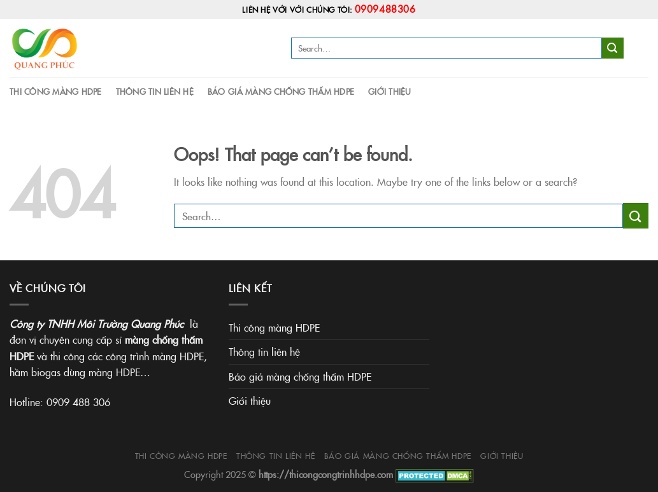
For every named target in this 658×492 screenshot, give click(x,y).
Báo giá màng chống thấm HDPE (281, 91)
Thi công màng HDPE (56, 91)
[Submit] (613, 48)
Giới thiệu (389, 91)
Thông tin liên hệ (155, 91)
